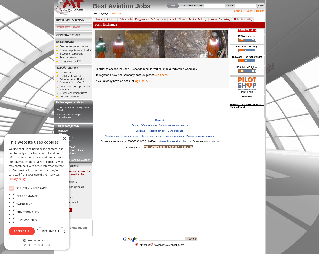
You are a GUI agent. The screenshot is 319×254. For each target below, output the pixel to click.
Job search (125, 19)
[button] (37, 240)
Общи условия (149, 125)
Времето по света (152, 136)
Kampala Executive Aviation (74, 159)
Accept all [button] (22, 231)
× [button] (64, 139)
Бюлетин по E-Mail (70, 19)
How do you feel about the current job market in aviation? (73, 174)
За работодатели (67, 67)
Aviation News (176, 19)
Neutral (65, 192)
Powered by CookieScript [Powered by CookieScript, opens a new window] (37, 245)
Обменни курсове (130, 136)
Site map (140, 130)
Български (115, 13)
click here (161, 75)
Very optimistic (69, 181)
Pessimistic (67, 197)
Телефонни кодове (174, 136)
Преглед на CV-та (70, 75)
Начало (98, 19)
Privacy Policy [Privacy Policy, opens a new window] (17, 179)
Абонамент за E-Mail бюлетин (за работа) (72, 81)
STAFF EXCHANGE (68, 27)
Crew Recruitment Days (73, 92)
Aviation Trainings (197, 19)
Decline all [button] (51, 231)
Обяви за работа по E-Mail (76, 50)
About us (110, 19)
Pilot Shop (247, 92)
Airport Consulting (219, 19)
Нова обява (67, 72)
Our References (176, 130)
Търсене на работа (71, 53)
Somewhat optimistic (72, 187)
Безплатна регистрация (74, 46)
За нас (135, 125)
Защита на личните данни (173, 125)
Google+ (159, 120)
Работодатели (157, 19)
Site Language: (101, 13)
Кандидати (140, 19)
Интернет (144, 245)
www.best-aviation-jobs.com (176, 141)
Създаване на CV (70, 61)
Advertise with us (69, 96)
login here (141, 81)
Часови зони (112, 136)
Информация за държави (200, 136)
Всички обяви (68, 57)
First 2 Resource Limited (72, 150)
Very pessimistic (70, 202)
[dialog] (36, 192)
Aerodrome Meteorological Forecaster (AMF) (69, 115)
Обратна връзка (68, 35)
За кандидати (65, 41)
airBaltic (63, 130)
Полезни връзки (156, 130)
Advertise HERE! (247, 30)
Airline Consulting (242, 19)
